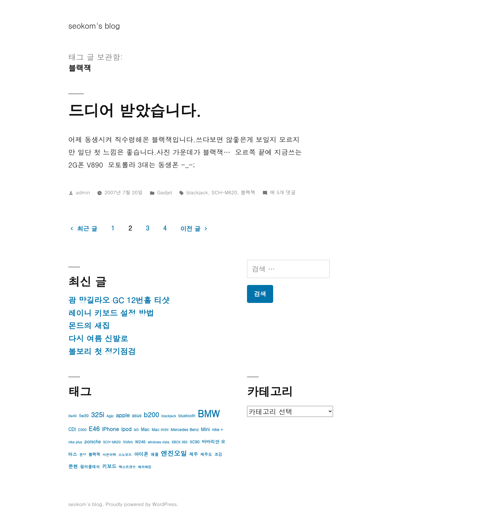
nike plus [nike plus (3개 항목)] (75, 442)
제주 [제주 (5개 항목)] (193, 454)
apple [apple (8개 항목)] (123, 415)
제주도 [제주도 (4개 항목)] (206, 454)
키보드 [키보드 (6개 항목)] (109, 466)
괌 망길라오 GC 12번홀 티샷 (118, 299)
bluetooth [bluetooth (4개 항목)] (186, 415)
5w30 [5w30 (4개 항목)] (84, 415)
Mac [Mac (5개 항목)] (145, 429)
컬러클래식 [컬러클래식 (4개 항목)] (90, 466)
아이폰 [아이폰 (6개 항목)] (141, 454)
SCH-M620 (224, 192)
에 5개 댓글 (283, 192)
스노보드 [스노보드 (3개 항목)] (125, 454)
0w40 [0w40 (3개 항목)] (72, 415)
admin (83, 192)
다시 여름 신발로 (98, 338)
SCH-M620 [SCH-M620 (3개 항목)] (112, 442)
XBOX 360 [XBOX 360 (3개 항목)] (179, 442)
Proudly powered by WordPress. (142, 503)
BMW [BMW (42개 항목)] (209, 413)
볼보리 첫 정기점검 (102, 351)
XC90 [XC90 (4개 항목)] (194, 442)
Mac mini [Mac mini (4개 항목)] (160, 429)
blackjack (197, 192)
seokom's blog (94, 25)
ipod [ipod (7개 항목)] (126, 429)
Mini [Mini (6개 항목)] (205, 429)
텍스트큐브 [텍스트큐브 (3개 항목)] (127, 466)
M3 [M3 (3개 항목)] (136, 429)
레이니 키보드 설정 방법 (111, 312)
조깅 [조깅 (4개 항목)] (218, 454)
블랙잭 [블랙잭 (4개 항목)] (94, 454)
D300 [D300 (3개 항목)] (82, 429)
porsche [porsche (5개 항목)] (92, 441)
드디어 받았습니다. (134, 110)
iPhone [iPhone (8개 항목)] (110, 429)
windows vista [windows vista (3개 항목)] (158, 442)
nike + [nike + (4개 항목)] (217, 429)
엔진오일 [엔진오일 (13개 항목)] (174, 453)
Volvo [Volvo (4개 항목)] (128, 442)
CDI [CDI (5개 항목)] (72, 429)
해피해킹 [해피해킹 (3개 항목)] (145, 466)
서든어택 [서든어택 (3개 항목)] (109, 454)
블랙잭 (248, 192)
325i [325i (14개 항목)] (97, 414)
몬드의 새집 (89, 325)
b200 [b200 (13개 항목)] (151, 414)
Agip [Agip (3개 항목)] (109, 415)
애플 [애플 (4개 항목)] (154, 454)
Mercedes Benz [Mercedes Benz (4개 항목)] (185, 429)
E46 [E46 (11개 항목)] (94, 428)
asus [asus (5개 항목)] (136, 415)
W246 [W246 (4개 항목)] (140, 442)
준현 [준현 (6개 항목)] (73, 466)
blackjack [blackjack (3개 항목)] (168, 415)
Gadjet (164, 192)
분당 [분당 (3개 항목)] (82, 454)
